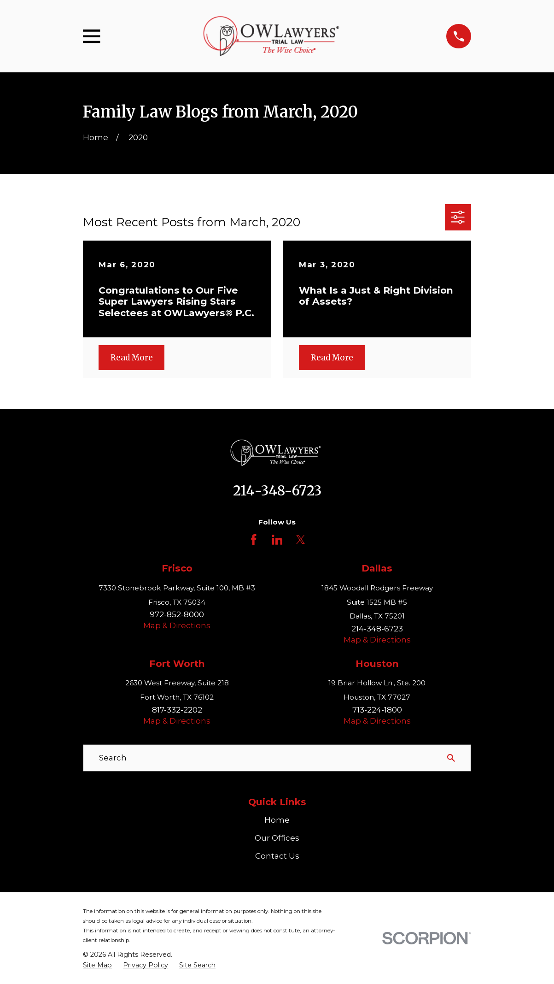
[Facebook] (253, 539)
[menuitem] (97, 965)
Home (277, 820)
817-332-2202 (177, 709)
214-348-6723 (277, 491)
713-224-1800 (377, 709)
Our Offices (277, 838)
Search (113, 757)
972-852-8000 (177, 614)
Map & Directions (176, 625)
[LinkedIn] (277, 539)
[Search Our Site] (451, 758)
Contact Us (277, 855)
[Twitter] (300, 539)
